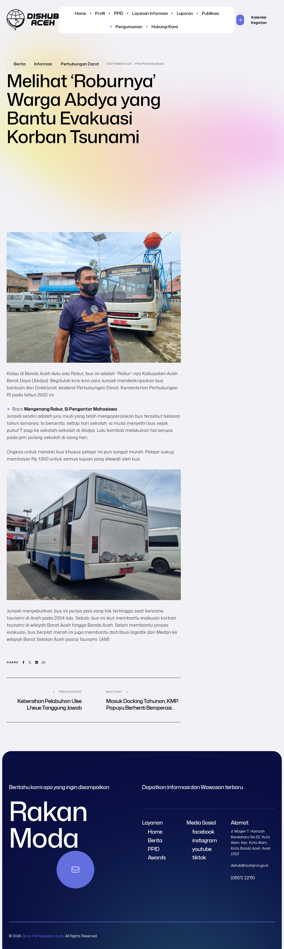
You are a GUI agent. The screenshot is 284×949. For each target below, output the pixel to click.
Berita (20, 64)
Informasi (43, 64)
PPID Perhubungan (149, 64)
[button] (256, 20)
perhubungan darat (80, 64)
